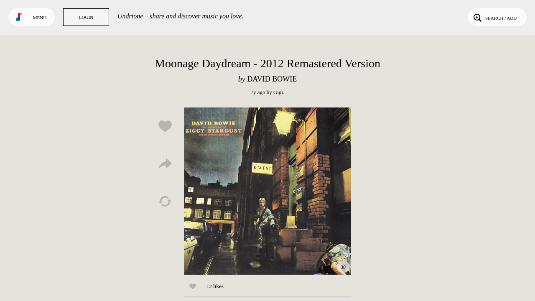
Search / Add (494, 17)
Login (86, 17)
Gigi (278, 92)
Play (267, 191)
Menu (39, 17)
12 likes (215, 286)
